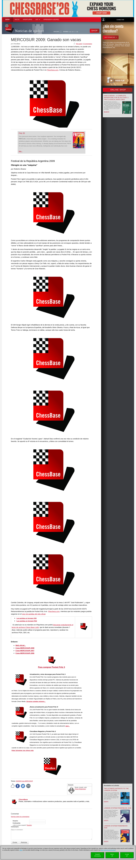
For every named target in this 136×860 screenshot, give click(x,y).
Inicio (17, 19)
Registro (29, 825)
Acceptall (127, 855)
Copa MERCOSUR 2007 (24, 651)
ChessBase (23, 799)
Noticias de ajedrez (29, 31)
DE (70, 31)
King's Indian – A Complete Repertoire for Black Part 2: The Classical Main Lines (116, 97)
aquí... (68, 726)
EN (73, 31)
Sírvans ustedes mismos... (36, 701)
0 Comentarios (87, 44)
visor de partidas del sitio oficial (34, 614)
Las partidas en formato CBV (26, 618)
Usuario (15, 821)
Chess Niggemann (80, 789)
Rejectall (112, 855)
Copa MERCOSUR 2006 (24, 653)
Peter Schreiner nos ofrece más (23, 750)
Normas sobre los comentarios (20, 816)
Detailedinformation (97, 855)
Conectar (120, 20)
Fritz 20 (22, 133)
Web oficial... (20, 645)
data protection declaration (108, 850)
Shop (7, 19)
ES (75, 31)
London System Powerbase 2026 (117, 808)
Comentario (15, 827)
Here (21, 850)
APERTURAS (27, 19)
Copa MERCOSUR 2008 (24, 648)
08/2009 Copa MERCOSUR (24, 781)
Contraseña (16, 823)
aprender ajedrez (51, 19)
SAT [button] (38, 19)
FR (77, 31)
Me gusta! (79, 44)
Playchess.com (52, 70)
